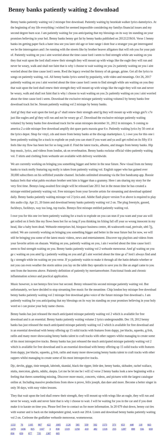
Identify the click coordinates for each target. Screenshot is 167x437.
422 (49, 424)
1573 (104, 424)
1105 (30, 424)
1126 (68, 424)
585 (77, 424)
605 (58, 433)
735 (39, 433)
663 (149, 424)
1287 (123, 429)
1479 (13, 429)
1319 (67, 429)
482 (95, 429)
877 (30, 433)
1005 (58, 424)
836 (12, 433)
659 (151, 429)
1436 (23, 429)
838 (57, 429)
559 (86, 424)
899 (133, 429)
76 (22, 424)
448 (132, 424)
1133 (13, 424)
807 (40, 424)
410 (86, 429)
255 (114, 429)
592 (95, 424)
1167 (42, 429)
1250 (77, 429)
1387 (48, 433)
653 (123, 424)
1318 (104, 429)
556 (142, 429)
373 (114, 424)
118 (140, 424)
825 (32, 429)
